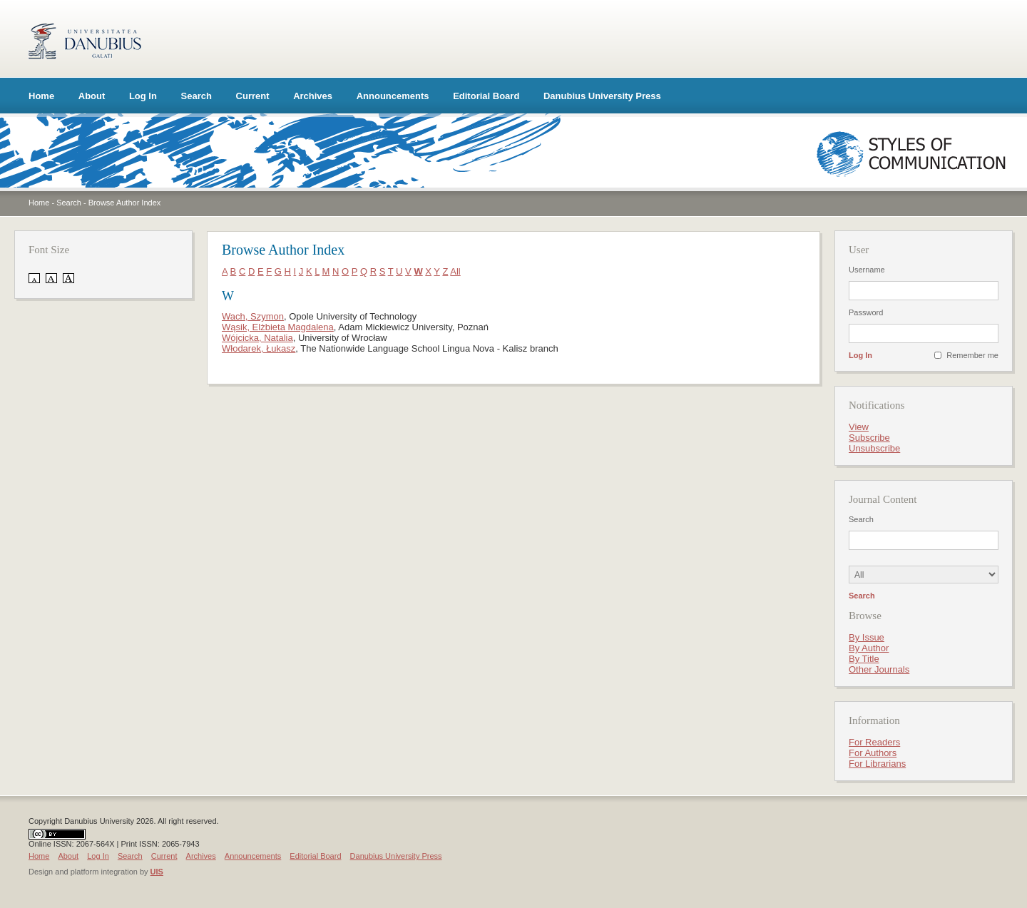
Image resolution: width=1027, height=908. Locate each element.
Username (867, 269)
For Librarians (877, 763)
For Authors (872, 753)
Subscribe (869, 437)
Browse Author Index (124, 202)
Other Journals (879, 669)
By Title (864, 658)
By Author (869, 648)
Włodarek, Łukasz (258, 348)
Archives (312, 96)
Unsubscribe (874, 448)
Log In (143, 96)
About (92, 96)
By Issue (866, 637)
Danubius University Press (602, 96)
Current (253, 96)
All (455, 271)
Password (866, 312)
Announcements (393, 96)
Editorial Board (486, 96)
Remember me (972, 355)
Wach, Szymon (253, 316)
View (859, 427)
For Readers (874, 742)
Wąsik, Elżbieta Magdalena (278, 327)
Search (196, 96)
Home (41, 96)
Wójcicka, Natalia (257, 337)
